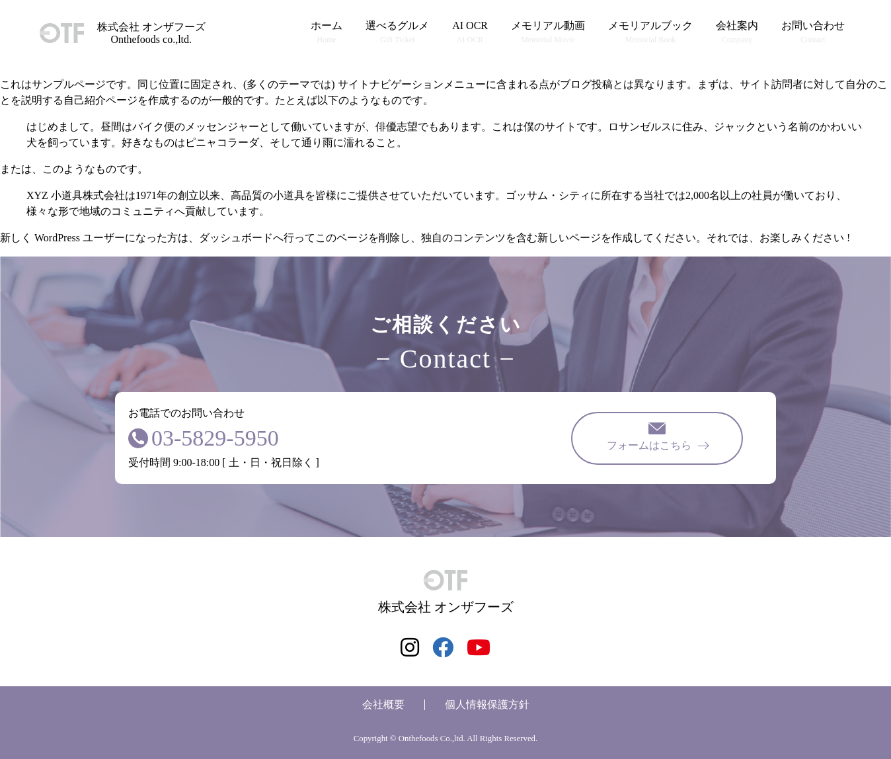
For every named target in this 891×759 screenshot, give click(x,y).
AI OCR (470, 33)
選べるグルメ (397, 33)
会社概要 (383, 704)
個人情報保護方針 (487, 704)
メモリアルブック (650, 33)
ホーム (326, 33)
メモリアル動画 (548, 33)
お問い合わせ (813, 33)
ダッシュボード (236, 237)
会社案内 (737, 33)
